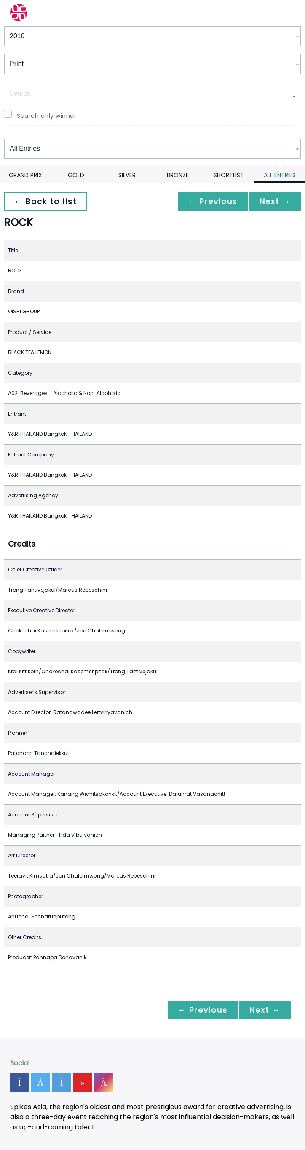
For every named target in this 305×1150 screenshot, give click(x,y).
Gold (76, 175)
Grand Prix (25, 175)
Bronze (178, 175)
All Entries (280, 175)
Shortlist (229, 175)
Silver (127, 175)
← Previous (213, 201)
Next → (275, 201)
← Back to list (45, 201)
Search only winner (46, 116)
